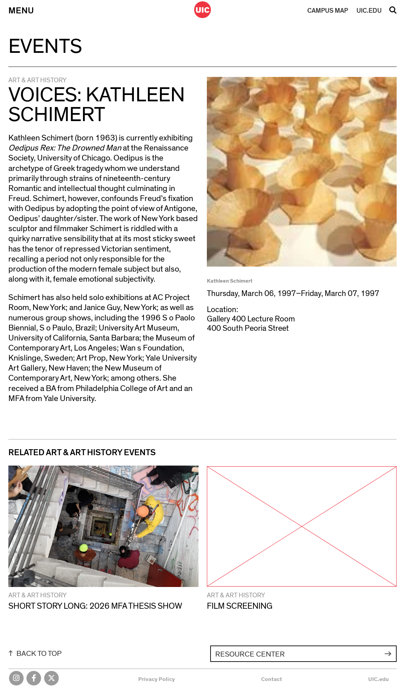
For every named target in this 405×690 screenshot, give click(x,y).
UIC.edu (378, 679)
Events (45, 46)
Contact (271, 679)
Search (393, 12)
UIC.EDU (369, 10)
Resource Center (250, 654)
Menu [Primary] (21, 10)
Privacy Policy (156, 679)
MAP (327, 10)
